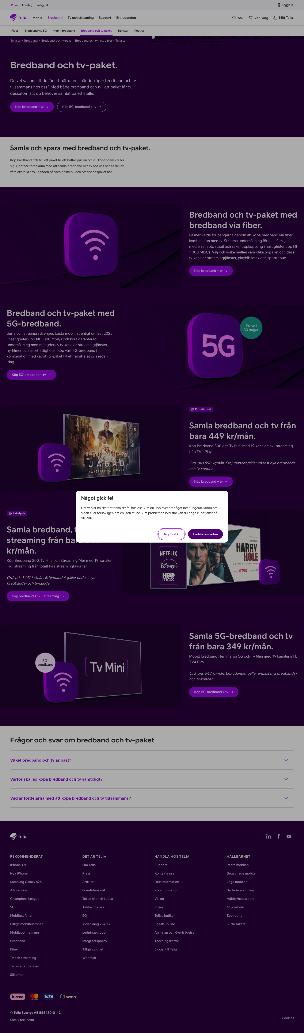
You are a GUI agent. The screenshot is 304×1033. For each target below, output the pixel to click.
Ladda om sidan (205, 534)
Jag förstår (171, 534)
